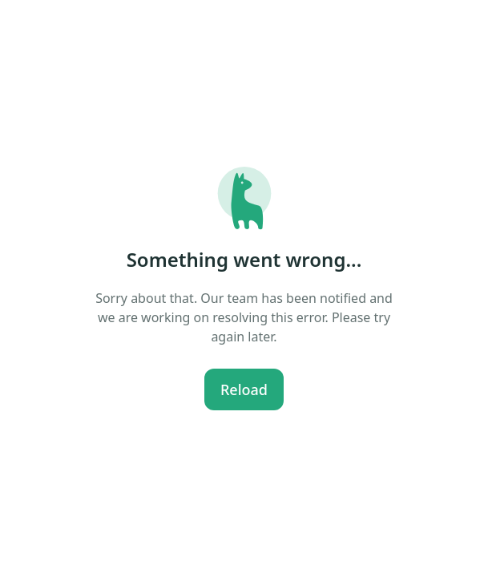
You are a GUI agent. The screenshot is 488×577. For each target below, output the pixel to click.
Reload (244, 389)
